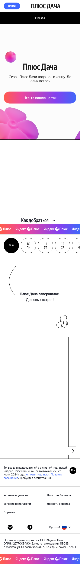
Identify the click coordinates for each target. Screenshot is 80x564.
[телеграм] (30, 527)
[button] (12, 6)
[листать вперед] (72, 451)
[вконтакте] (10, 527)
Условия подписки (37, 474)
